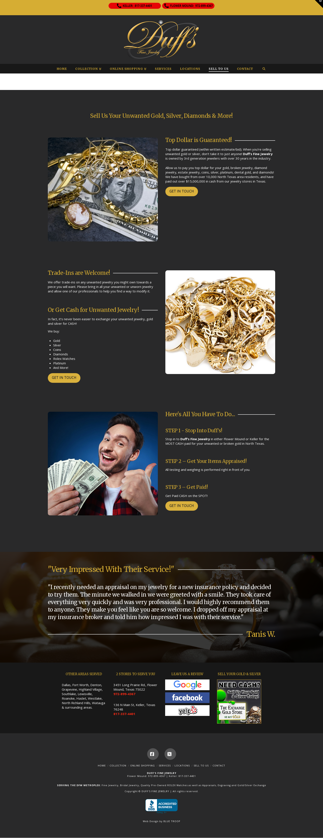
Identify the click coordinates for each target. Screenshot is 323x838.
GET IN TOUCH (181, 191)
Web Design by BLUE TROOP (161, 821)
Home (102, 765)
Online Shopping (142, 765)
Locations (182, 765)
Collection (118, 765)
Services (165, 765)
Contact (219, 765)
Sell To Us (201, 765)
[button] (319, 4)
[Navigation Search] (263, 68)
